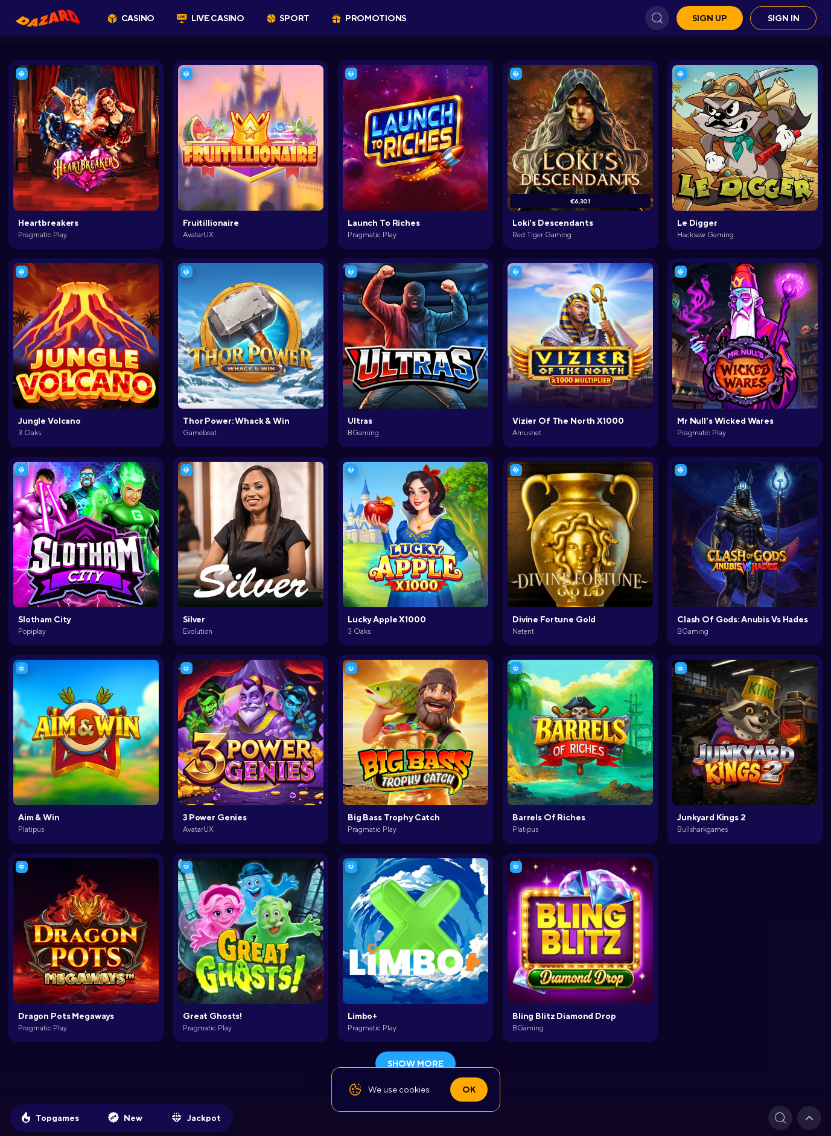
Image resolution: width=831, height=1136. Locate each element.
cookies (414, 1089)
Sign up (709, 18)
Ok (469, 1089)
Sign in (784, 18)
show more (415, 1063)
